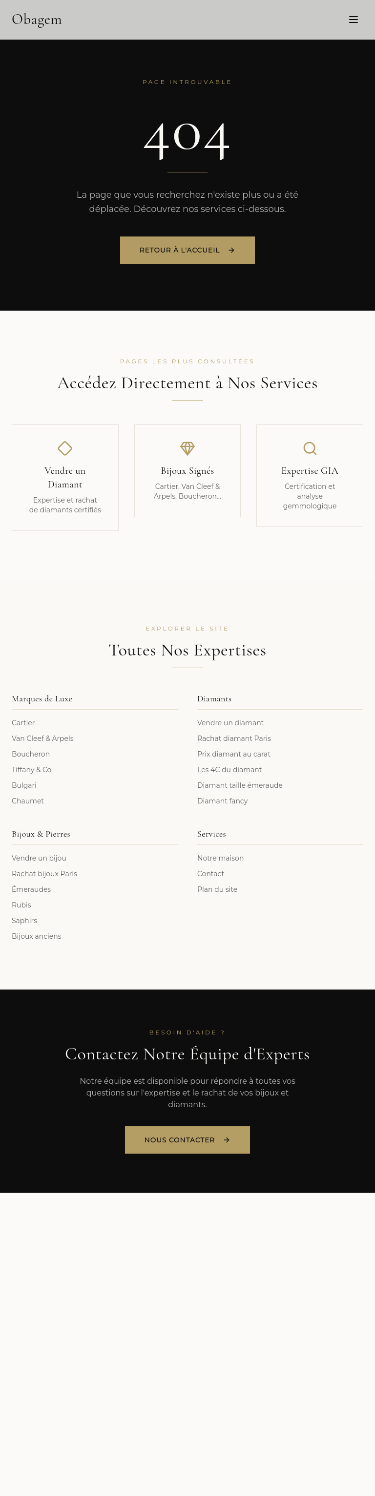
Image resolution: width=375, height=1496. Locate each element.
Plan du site (217, 889)
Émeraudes (31, 889)
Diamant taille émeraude (240, 785)
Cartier (23, 722)
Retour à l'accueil (187, 251)
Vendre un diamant (230, 722)
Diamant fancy (222, 801)
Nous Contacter (187, 1140)
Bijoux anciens (37, 936)
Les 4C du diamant (229, 769)
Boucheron (31, 754)
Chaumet (28, 801)
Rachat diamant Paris (234, 738)
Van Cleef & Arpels (43, 738)
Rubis (21, 905)
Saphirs (24, 920)
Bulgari (24, 785)
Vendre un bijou (39, 858)
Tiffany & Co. (32, 769)
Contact (210, 873)
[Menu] (353, 19)
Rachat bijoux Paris (44, 873)
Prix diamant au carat (234, 754)
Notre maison (220, 858)
